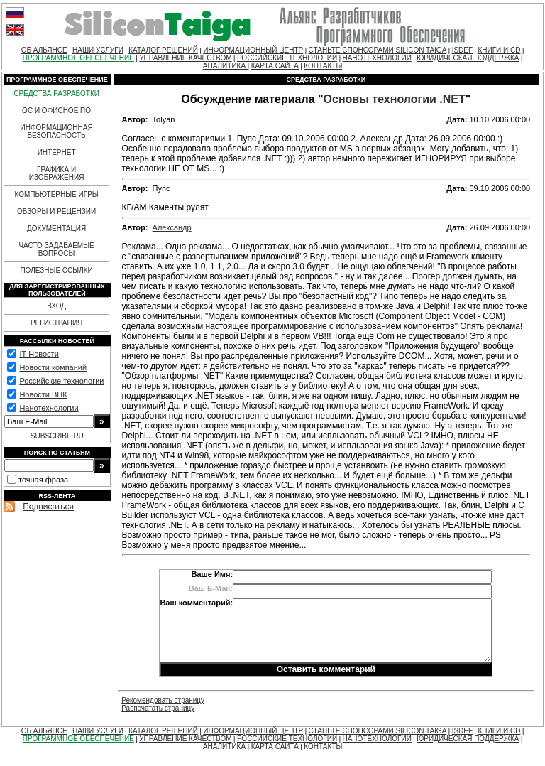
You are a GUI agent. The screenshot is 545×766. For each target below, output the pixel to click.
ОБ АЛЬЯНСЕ (44, 50)
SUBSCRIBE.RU (57, 436)
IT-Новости (38, 354)
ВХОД (56, 306)
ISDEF (462, 50)
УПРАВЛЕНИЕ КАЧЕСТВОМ (185, 58)
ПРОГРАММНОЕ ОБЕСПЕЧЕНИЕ (78, 58)
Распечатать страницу (157, 708)
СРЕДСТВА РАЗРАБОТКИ (56, 93)
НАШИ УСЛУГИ (97, 50)
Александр (172, 227)
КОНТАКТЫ (323, 66)
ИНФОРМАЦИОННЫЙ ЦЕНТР (253, 50)
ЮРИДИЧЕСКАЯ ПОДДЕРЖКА (468, 58)
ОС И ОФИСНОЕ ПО (56, 110)
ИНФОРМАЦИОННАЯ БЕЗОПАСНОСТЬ (57, 131)
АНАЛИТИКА (225, 66)
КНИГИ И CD (499, 50)
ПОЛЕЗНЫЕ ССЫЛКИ (56, 270)
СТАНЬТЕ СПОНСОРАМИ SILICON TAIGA (378, 50)
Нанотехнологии (48, 408)
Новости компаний (53, 367)
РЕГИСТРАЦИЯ (56, 323)
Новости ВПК (43, 394)
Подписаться (48, 507)
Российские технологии (61, 381)
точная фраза (43, 479)
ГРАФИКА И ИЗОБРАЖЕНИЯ (56, 173)
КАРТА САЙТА (275, 66)
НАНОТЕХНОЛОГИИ (376, 58)
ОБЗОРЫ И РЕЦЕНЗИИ (56, 211)
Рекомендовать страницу (162, 700)
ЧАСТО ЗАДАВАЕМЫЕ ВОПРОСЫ (56, 249)
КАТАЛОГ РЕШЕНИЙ (163, 50)
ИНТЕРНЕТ (57, 152)
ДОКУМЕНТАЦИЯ (56, 228)
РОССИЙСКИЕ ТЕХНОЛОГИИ (287, 58)
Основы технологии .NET (395, 99)
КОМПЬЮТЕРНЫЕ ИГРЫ (56, 194)
